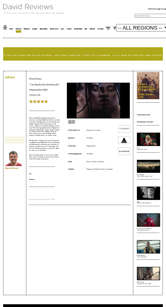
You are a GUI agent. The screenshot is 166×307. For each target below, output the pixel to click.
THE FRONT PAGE (5, 27)
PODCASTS (27, 29)
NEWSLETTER (54, 29)
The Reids (90, 138)
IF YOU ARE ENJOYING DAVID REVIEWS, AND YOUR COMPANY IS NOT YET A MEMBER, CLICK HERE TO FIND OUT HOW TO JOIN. (83, 55)
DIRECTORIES (44, 29)
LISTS (62, 29)
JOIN (86, 29)
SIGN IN (114, 28)
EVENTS (69, 29)
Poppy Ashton (91, 146)
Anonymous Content (93, 130)
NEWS (11, 29)
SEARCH (34, 29)
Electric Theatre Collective (95, 162)
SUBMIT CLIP (108, 28)
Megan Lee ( (91, 169)
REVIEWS (18, 29)
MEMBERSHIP (78, 29)
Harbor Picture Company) (104, 169)
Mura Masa (35, 79)
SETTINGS (100, 29)
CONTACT (92, 29)
